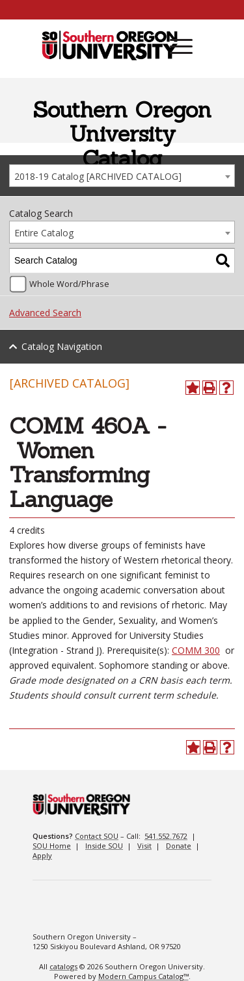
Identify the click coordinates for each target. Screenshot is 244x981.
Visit (144, 846)
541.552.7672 (165, 836)
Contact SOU (96, 836)
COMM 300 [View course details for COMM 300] (196, 650)
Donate (178, 846)
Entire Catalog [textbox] (44, 233)
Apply (42, 855)
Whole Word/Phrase (69, 284)
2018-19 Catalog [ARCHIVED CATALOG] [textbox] (98, 176)
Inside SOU (104, 846)
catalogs (63, 966)
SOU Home (52, 846)
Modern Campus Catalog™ (143, 976)
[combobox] (122, 175)
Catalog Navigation (61, 346)
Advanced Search (45, 312)
